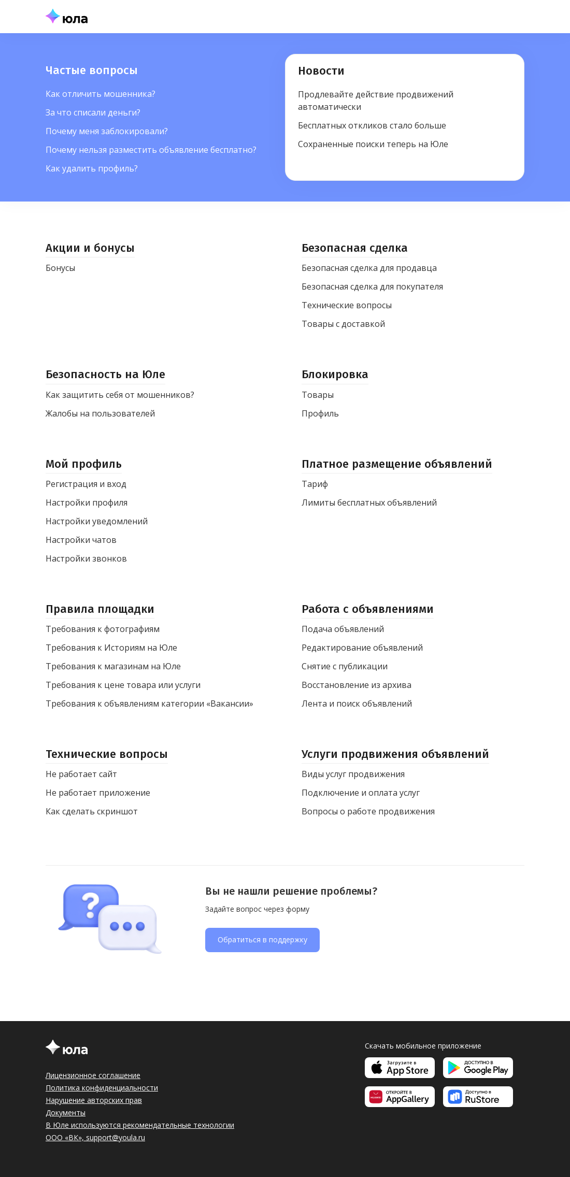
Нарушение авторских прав (94, 1100)
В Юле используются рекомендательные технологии (140, 1125)
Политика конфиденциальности (102, 1088)
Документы (66, 1112)
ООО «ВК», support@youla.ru (95, 1137)
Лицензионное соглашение (93, 1075)
